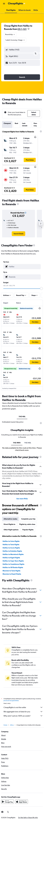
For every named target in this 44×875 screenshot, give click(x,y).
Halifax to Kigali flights (11, 558)
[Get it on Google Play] (7, 802)
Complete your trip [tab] (28, 519)
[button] (4, 3)
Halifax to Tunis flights (11, 544)
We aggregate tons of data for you (23, 711)
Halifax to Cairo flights (11, 541)
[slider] (41, 288)
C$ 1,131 (22, 29)
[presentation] (28, 29)
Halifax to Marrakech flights (13, 554)
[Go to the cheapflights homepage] (16, 3)
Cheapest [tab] (7, 123)
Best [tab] (16, 123)
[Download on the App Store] (21, 802)
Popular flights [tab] (27, 530)
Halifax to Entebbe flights (12, 551)
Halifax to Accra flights (11, 548)
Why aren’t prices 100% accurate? (23, 715)
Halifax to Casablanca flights (13, 564)
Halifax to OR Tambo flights (13, 567)
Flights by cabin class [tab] (27, 524)
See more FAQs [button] (22, 499)
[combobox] (10, 34)
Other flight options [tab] (11, 530)
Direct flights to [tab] (9, 524)
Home (5, 725)
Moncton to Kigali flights (12, 574)
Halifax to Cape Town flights (13, 561)
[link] (18, 233)
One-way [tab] (35, 124)
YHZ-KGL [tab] (22, 416)
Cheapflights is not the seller (23, 707)
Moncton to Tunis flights (11, 571)
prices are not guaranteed (11, 700)
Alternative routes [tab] (10, 519)
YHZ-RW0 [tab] (17, 443)
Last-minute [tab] (24, 124)
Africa (12, 725)
